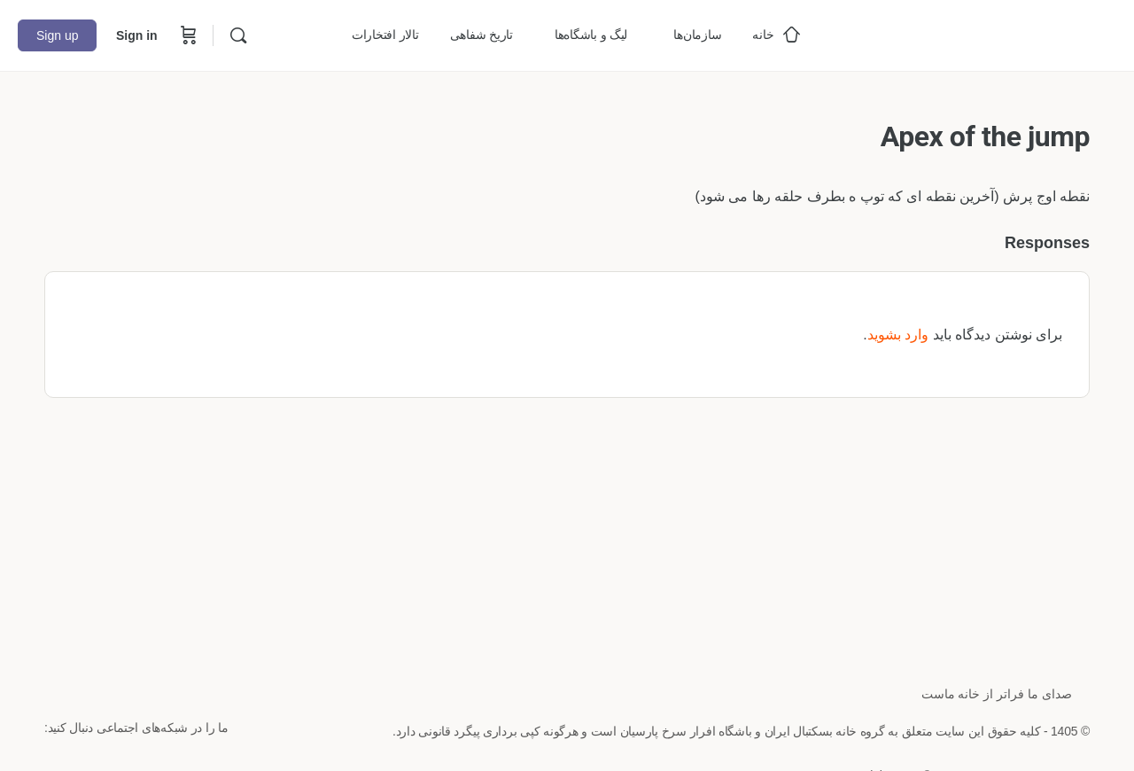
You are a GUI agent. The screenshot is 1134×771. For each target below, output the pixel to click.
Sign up (57, 35)
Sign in (137, 35)
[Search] (238, 35)
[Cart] (186, 35)
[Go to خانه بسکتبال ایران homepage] (983, 33)
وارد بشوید (897, 334)
